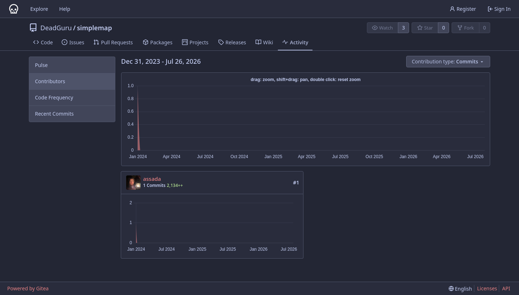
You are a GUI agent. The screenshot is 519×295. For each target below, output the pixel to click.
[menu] (448, 61)
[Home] (14, 9)
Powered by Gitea (28, 288)
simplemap (94, 27)
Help (64, 8)
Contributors (50, 81)
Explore (39, 8)
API (506, 288)
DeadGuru (56, 27)
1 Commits (154, 185)
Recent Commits (54, 113)
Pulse (41, 65)
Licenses (487, 288)
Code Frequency (54, 97)
